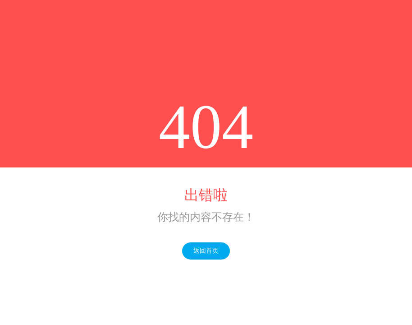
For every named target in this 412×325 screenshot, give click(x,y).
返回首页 (206, 250)
